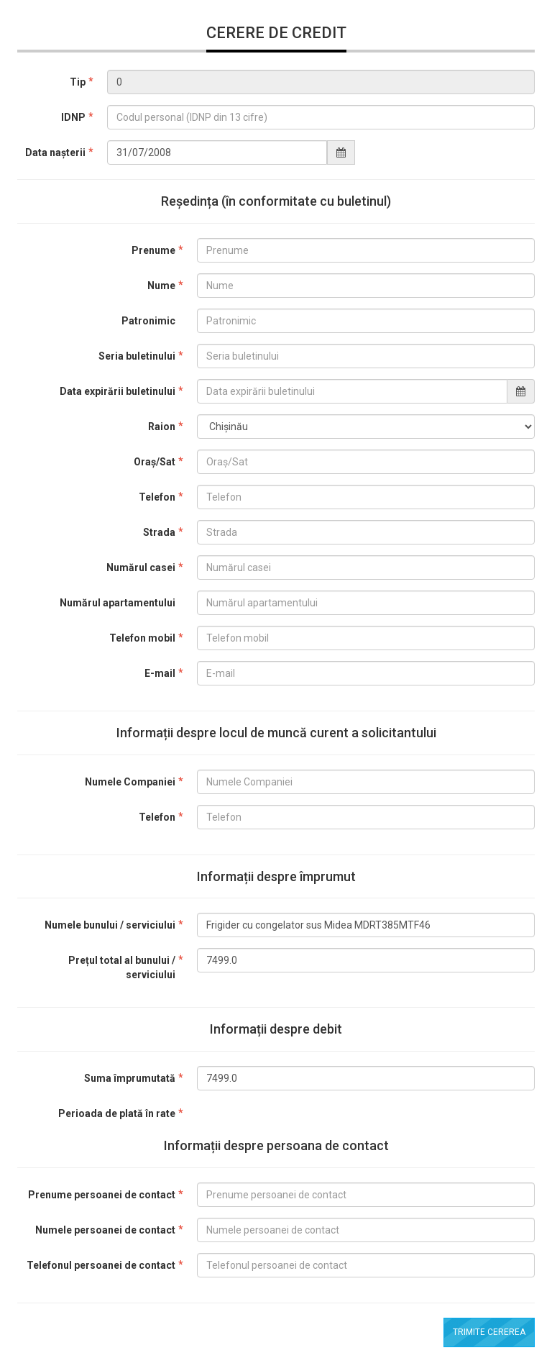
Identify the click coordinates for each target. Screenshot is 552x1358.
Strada (159, 532)
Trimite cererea (489, 1332)
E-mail (159, 673)
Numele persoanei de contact (105, 1230)
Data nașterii (55, 152)
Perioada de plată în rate (116, 1113)
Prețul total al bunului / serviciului (121, 967)
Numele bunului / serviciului (110, 925)
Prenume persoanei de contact (101, 1194)
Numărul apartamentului (117, 603)
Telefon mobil (142, 638)
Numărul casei (140, 567)
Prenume (153, 250)
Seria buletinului (136, 356)
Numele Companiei (130, 782)
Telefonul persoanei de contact (101, 1265)
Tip (78, 82)
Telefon (157, 497)
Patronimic (148, 321)
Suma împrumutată (129, 1078)
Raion (161, 426)
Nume (161, 285)
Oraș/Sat (154, 462)
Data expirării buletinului (117, 391)
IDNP (73, 117)
